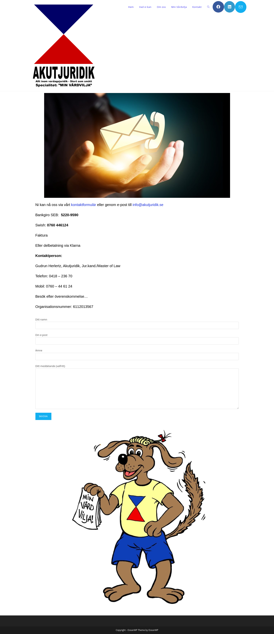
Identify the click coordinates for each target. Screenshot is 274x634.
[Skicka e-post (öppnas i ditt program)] (240, 7)
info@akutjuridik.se (147, 205)
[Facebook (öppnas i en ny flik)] (218, 7)
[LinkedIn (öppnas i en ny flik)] (229, 7)
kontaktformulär (83, 205)
